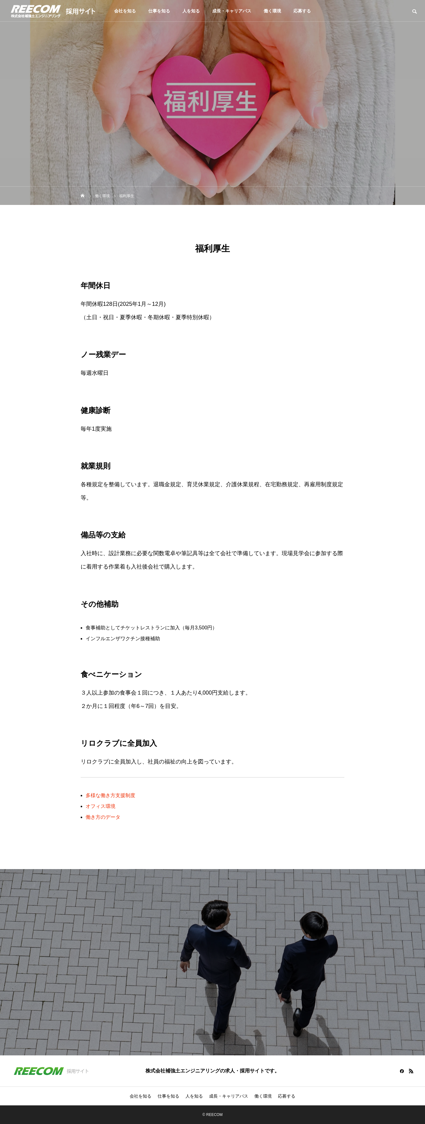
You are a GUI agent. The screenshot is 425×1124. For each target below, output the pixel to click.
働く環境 (272, 10)
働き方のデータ (103, 817)
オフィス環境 (100, 806)
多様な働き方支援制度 (110, 795)
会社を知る (125, 10)
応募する (302, 10)
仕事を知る (159, 10)
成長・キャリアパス (231, 10)
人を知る (191, 10)
